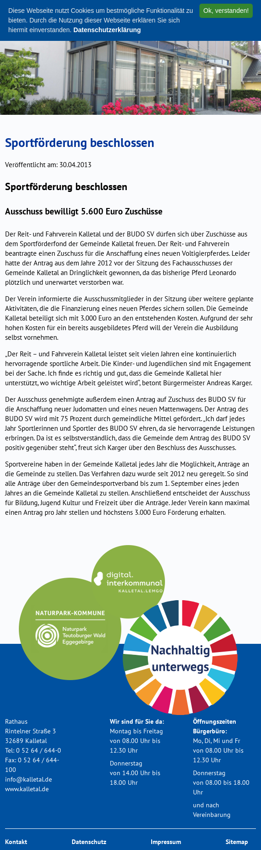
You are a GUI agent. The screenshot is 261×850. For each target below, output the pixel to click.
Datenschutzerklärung (107, 30)
